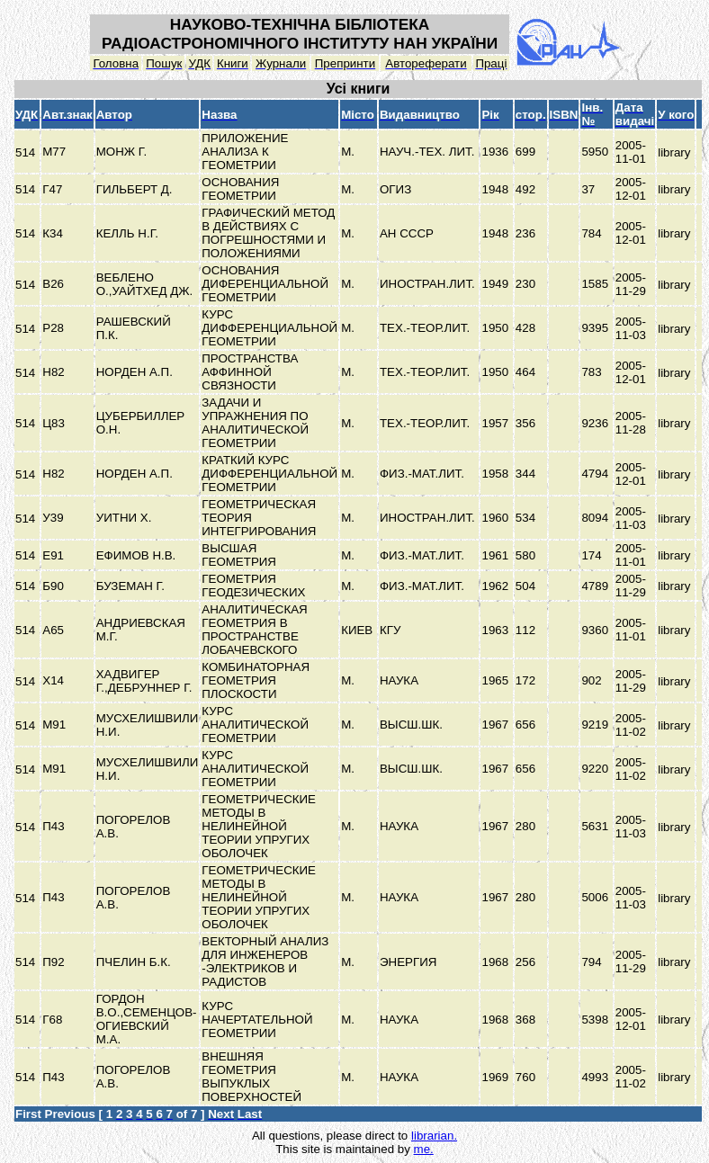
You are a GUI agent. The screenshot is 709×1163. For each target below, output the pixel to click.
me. (424, 1149)
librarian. (434, 1135)
